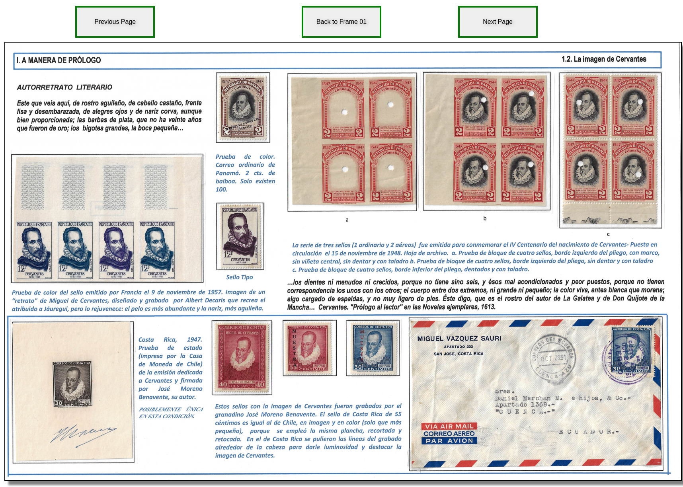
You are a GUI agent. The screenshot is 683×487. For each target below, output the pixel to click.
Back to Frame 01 (341, 21)
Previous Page (115, 21)
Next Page (498, 21)
